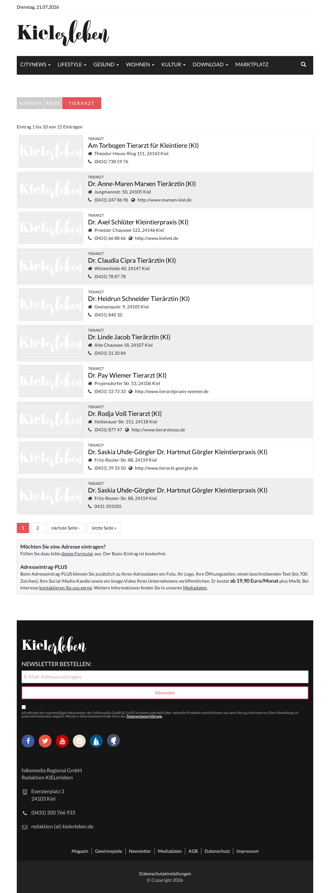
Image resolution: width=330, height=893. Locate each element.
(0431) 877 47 (108, 429)
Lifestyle (70, 64)
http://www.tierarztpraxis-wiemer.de (172, 391)
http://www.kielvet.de (156, 238)
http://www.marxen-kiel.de (164, 199)
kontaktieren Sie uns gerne (65, 587)
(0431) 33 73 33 (110, 391)
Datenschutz (217, 851)
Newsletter (140, 851)
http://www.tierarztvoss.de (158, 429)
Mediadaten (195, 587)
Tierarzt (96, 138)
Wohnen (138, 64)
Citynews (33, 64)
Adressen (30, 103)
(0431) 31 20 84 (110, 353)
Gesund (103, 64)
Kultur (171, 64)
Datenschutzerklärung (144, 716)
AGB (193, 851)
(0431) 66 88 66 (110, 238)
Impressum (248, 851)
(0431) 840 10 (108, 314)
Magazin (80, 851)
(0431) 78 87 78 (110, 276)
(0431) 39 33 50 (110, 468)
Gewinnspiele (108, 851)
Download (208, 64)
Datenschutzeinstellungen (165, 873)
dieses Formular (77, 553)
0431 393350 (107, 506)
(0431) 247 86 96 (111, 199)
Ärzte (53, 103)
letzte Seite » (104, 528)
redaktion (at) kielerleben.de (62, 826)
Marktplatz (251, 64)
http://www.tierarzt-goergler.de (166, 468)
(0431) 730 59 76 (111, 161)
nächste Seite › (65, 528)
